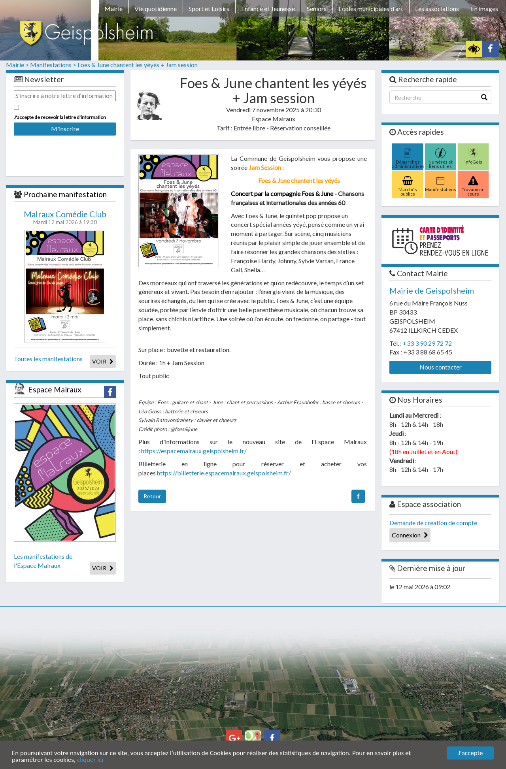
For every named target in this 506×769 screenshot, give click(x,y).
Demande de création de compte (433, 522)
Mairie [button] (113, 8)
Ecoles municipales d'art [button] (370, 8)
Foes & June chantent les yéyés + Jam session (137, 64)
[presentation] (65, 151)
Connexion (410, 535)
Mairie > (17, 64)
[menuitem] (113, 10)
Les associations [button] (437, 8)
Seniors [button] (317, 8)
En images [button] (484, 8)
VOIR (102, 361)
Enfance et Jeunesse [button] (268, 8)
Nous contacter (440, 367)
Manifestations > (53, 64)
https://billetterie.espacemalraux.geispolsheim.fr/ (224, 473)
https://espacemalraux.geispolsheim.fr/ (194, 450)
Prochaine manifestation (65, 194)
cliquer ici (90, 760)
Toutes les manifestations (48, 358)
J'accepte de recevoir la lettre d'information (60, 117)
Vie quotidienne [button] (155, 8)
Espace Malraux (54, 389)
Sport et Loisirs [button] (209, 8)
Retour (152, 496)
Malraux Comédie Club (65, 214)
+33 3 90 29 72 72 (427, 343)
